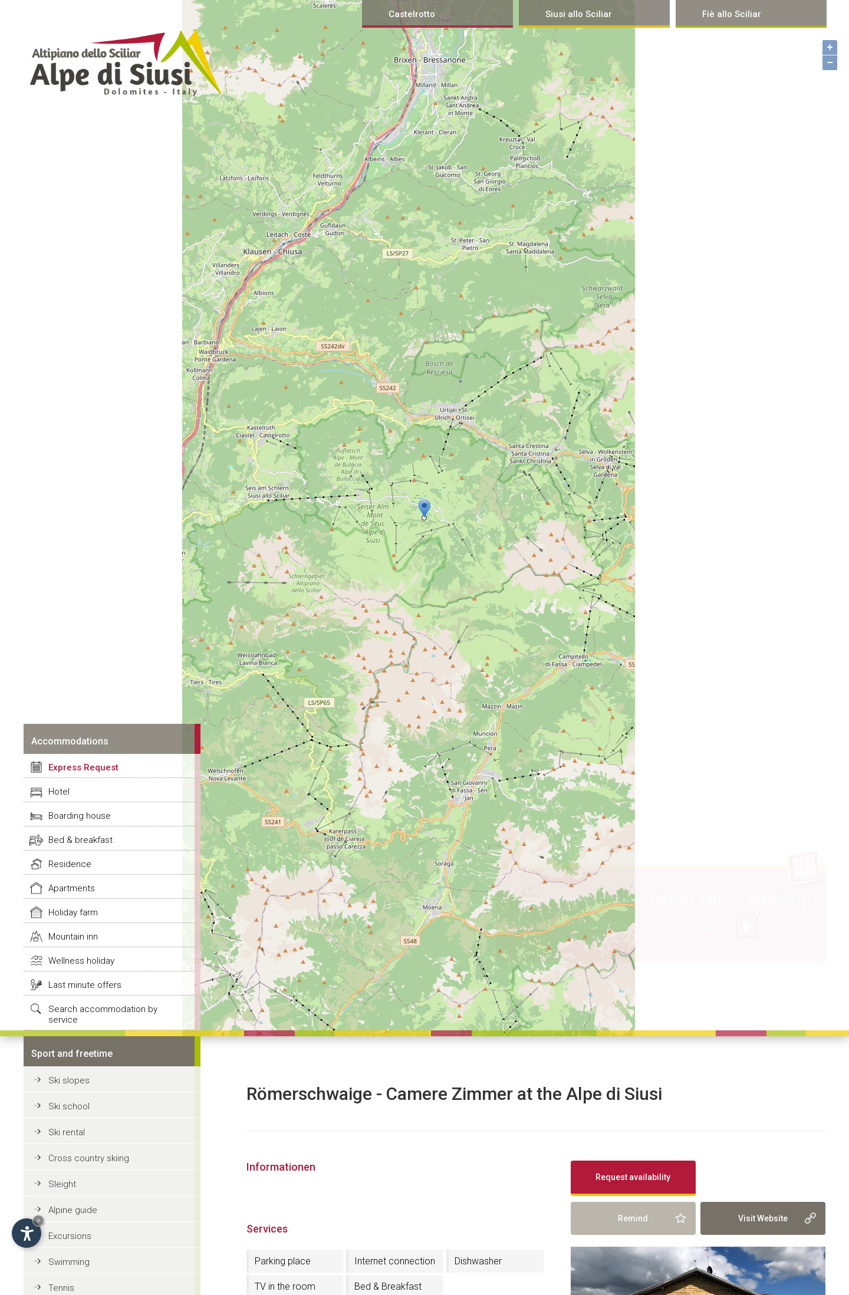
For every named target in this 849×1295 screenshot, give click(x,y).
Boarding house (79, 815)
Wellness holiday (81, 960)
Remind (633, 1218)
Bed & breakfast (80, 840)
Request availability (632, 1177)
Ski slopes (69, 1080)
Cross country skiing (88, 1158)
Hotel (59, 791)
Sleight (62, 1184)
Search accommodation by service (102, 1014)
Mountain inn (73, 936)
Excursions (69, 1236)
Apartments (71, 888)
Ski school (69, 1106)
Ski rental (66, 1132)
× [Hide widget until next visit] (38, 1220)
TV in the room (285, 1286)
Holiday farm (73, 912)
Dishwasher (478, 1261)
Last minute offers (84, 985)
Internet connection (394, 1261)
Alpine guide (72, 1210)
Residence (69, 864)
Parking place (283, 1261)
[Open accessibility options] (26, 1233)
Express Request (83, 767)
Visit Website (763, 1218)
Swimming (69, 1262)
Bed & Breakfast (388, 1286)
